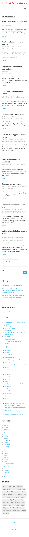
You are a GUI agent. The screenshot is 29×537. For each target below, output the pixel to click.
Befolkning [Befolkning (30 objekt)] (20, 486)
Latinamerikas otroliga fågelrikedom (12, 285)
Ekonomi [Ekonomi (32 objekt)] (18, 489)
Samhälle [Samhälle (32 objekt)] (12, 508)
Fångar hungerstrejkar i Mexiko (15, 384)
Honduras (8, 379)
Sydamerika (22, 97)
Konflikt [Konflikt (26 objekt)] (4, 494)
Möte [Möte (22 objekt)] (21, 500)
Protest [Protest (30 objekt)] (11, 505)
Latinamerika (10, 97)
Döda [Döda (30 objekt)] (13, 489)
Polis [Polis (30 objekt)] (12, 502)
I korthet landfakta (11, 390)
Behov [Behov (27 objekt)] (4, 489)
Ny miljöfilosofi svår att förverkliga (14, 21)
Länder (6, 348)
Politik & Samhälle (12, 48)
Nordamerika (7, 457)
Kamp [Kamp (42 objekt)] (23, 492)
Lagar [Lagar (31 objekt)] (15, 494)
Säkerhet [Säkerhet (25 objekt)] (8, 510)
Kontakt (6, 346)
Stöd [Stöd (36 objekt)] (3, 510)
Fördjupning (7, 326)
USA (7, 242)
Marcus (12, 24)
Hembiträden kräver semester (13, 114)
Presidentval (7, 465)
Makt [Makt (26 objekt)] (25, 494)
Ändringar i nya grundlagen (12, 184)
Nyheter (9, 25)
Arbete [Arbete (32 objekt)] (10, 486)
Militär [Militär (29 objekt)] (13, 497)
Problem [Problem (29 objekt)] (4, 505)
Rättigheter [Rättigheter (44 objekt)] (5, 508)
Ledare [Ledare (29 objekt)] (20, 494)
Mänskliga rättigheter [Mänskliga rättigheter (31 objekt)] (13, 500)
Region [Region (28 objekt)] (22, 505)
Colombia (9, 237)
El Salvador (8, 374)
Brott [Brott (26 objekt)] (8, 489)
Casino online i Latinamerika (10, 288)
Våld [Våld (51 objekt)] (3, 513)
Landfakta (9, 377)
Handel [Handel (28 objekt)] (19, 492)
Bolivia (18, 24)
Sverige (23, 141)
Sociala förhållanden (12, 355)
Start (14, 522)
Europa (21, 139)
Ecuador (22, 24)
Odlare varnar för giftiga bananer (14, 414)
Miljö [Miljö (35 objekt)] (17, 497)
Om (6, 398)
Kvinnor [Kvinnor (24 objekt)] (10, 494)
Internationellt (6, 118)
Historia (8, 389)
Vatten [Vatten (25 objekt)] (24, 510)
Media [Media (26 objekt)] (8, 497)
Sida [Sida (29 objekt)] (18, 508)
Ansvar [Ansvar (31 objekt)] (4, 486)
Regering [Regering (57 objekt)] (16, 505)
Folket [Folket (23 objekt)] (4, 492)
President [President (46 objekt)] (17, 502)
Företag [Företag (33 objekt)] (13, 492)
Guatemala (11, 239)
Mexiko (7, 381)
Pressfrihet (17, 141)
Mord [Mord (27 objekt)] (3, 500)
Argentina (20, 236)
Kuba (5, 450)
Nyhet (5, 401)
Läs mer (4, 36)
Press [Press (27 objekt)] (23, 502)
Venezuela (22, 212)
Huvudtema (7, 336)
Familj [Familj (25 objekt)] (23, 489)
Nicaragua (8, 386)
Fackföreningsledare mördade (14, 360)
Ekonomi (4, 25)
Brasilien (6, 429)
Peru (24, 211)
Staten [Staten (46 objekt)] (22, 508)
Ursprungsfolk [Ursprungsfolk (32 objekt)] (16, 510)
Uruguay (6, 472)
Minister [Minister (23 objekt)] (22, 497)
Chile (5, 433)
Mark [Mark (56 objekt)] (3, 497)
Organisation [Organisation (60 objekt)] (6, 502)
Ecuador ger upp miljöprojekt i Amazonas (13, 295)
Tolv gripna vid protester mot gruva (11, 297)
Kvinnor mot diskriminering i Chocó (16, 365)
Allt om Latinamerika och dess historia (14, 322)
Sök (3, 270)
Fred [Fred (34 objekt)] (8, 492)
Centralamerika (8, 324)
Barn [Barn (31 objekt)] (14, 486)
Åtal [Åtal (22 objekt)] (7, 513)
